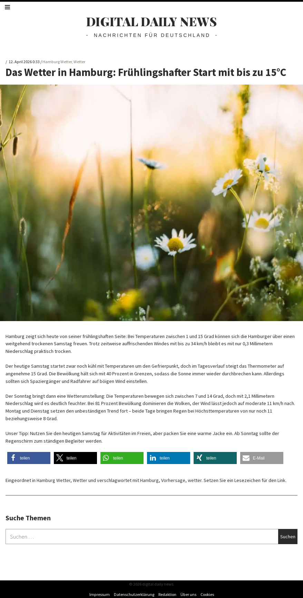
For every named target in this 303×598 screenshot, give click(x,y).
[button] (28, 458)
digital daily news (151, 21)
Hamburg (149, 480)
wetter (195, 480)
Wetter (79, 61)
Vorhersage (173, 480)
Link (281, 480)
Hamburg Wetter (57, 61)
